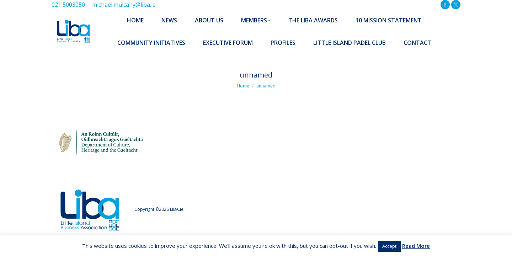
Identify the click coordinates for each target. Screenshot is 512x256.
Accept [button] (389, 246)
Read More (416, 245)
